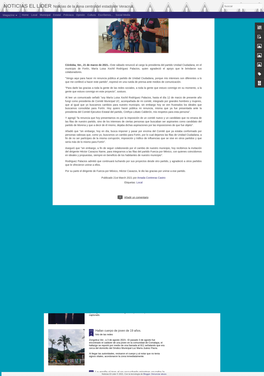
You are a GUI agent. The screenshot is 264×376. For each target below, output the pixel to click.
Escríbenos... (105, 14)
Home (25, 14)
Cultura (91, 14)
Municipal (45, 14)
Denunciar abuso (158, 374)
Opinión (80, 14)
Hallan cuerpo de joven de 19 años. (118, 330)
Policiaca (68, 14)
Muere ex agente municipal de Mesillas (120, 248)
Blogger (146, 374)
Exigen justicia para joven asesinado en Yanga (125, 289)
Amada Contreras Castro (151, 119)
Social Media (123, 14)
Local (139, 124)
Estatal (57, 14)
